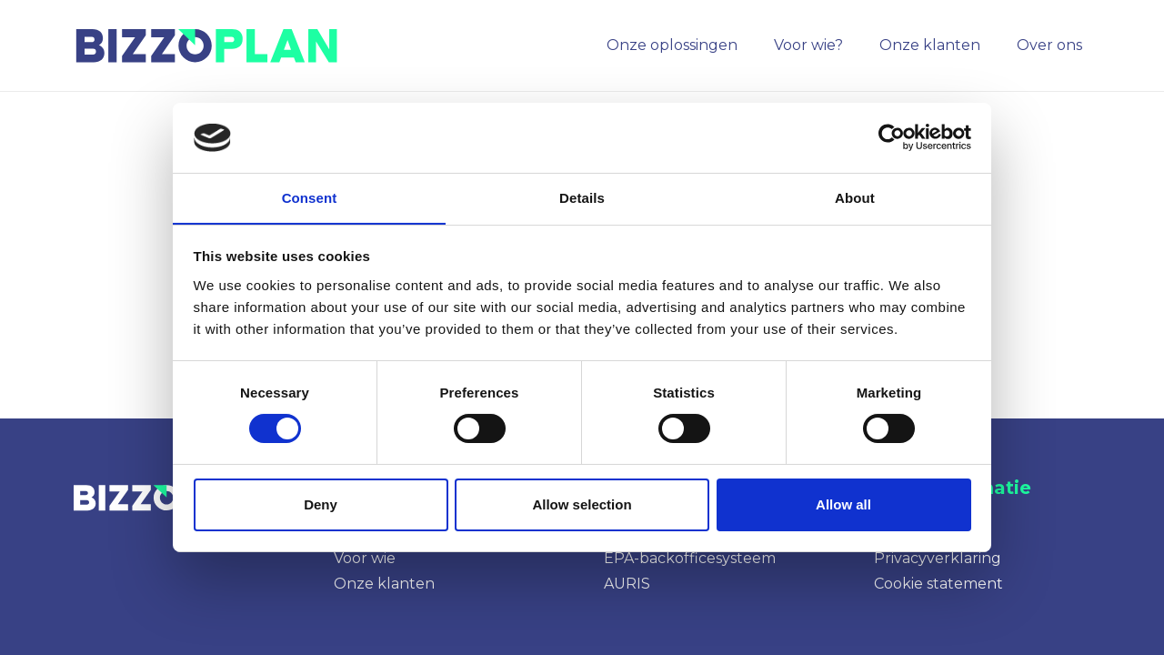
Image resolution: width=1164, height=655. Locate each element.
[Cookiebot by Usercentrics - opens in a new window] (891, 137)
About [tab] (855, 197)
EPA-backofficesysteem (690, 558)
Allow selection (581, 504)
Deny (320, 504)
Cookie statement (938, 583)
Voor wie (365, 558)
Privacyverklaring (937, 558)
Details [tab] (582, 197)
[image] (210, 45)
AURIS (627, 583)
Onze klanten (384, 583)
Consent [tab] (309, 197)
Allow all (843, 504)
